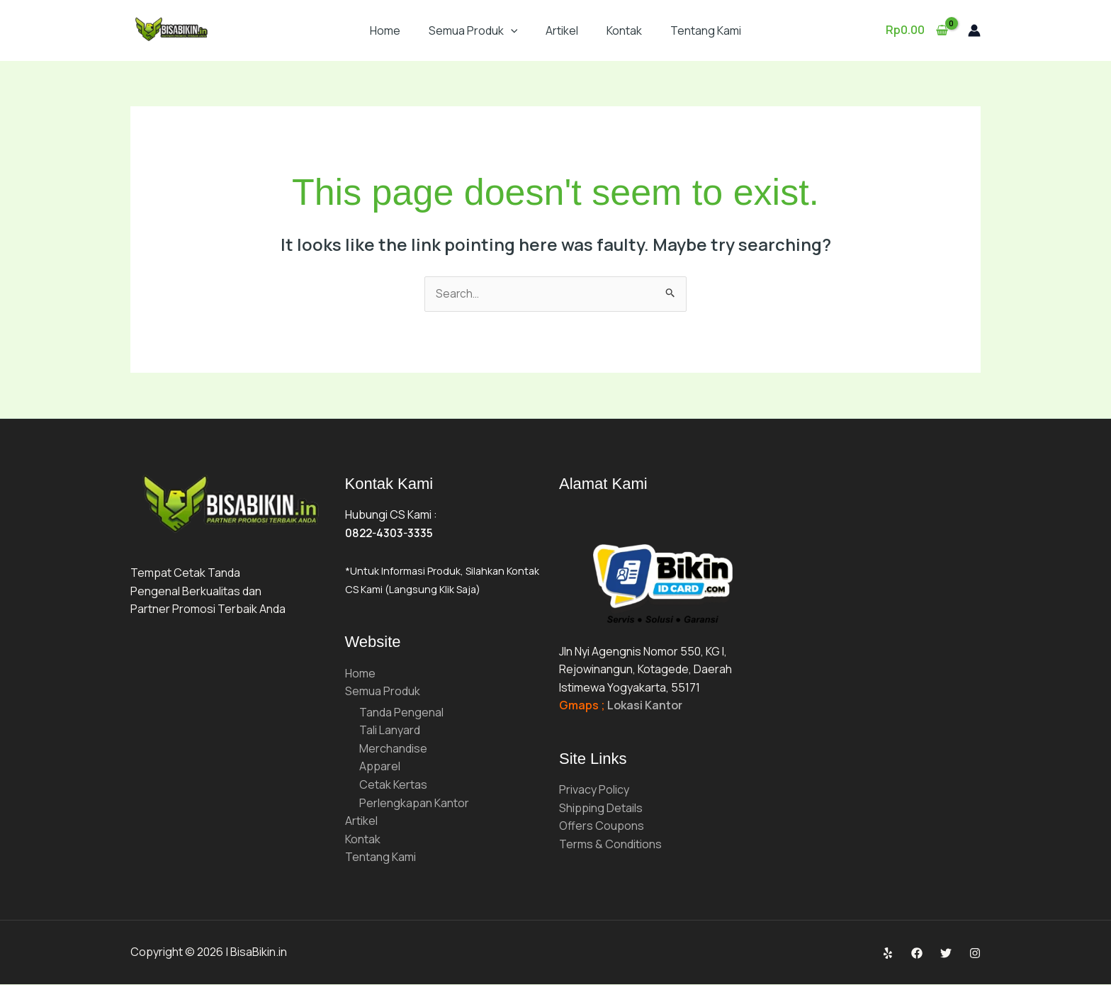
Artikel (562, 30)
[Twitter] (946, 953)
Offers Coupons (601, 827)
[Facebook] (917, 953)
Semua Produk (473, 30)
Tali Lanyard (389, 731)
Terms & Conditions (610, 844)
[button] (511, 30)
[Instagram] (975, 953)
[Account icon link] (974, 30)
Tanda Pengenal (401, 713)
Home (385, 30)
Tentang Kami (705, 30)
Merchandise (393, 749)
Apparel (379, 767)
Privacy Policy (594, 790)
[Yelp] (887, 953)
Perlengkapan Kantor (414, 803)
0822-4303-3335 (390, 533)
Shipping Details (601, 808)
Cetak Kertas (393, 785)
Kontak (624, 30)
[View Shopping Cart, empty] (916, 30)
